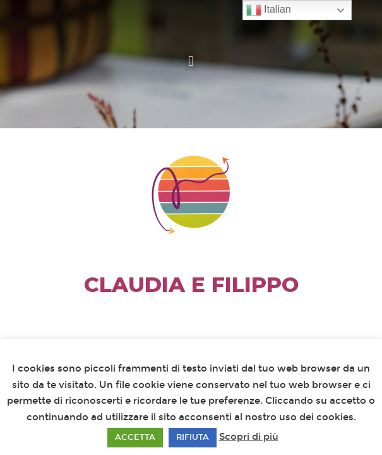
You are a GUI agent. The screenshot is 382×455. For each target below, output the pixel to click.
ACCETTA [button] (135, 437)
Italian (268, 10)
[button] (191, 61)
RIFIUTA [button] (192, 437)
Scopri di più (248, 436)
